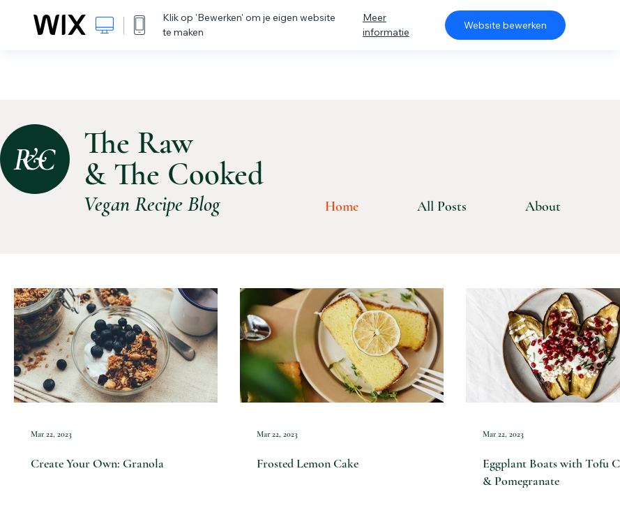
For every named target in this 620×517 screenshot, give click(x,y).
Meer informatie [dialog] (386, 24)
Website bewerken (505, 25)
